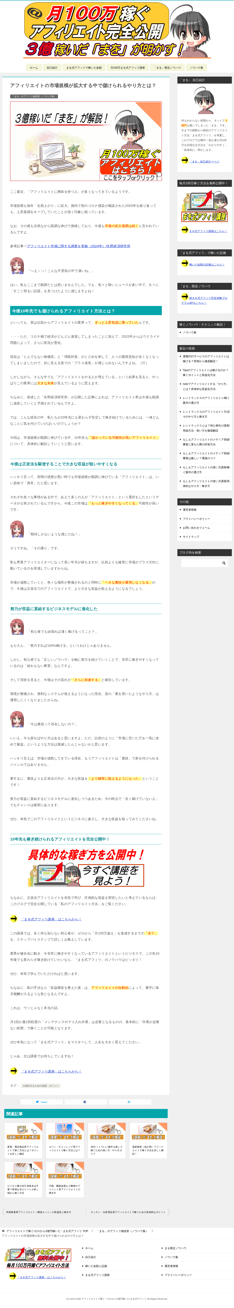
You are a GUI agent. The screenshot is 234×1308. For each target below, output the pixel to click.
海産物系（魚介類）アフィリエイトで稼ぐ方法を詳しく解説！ (148, 1150)
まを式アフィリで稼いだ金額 (84, 67)
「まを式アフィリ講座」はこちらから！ (51, 919)
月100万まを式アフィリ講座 (127, 67)
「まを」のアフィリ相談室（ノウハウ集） (34, 96)
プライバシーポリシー (196, 518)
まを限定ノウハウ (175, 1248)
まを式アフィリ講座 (97, 1275)
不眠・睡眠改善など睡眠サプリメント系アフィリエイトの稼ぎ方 (64, 1189)
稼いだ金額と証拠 (96, 1266)
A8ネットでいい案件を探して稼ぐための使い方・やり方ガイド (107, 1150)
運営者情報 (189, 509)
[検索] (204, 563)
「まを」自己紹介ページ (204, 161)
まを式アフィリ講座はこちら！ (208, 231)
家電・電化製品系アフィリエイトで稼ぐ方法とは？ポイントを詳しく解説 (23, 1150)
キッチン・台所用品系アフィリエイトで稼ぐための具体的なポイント (128, 1212)
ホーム (34, 67)
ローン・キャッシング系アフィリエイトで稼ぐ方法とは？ (64, 1148)
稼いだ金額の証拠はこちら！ (207, 264)
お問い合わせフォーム (196, 527)
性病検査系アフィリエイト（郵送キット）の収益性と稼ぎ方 (38, 1212)
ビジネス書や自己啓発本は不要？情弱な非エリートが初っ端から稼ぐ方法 (23, 1189)
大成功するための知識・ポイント (41, 1085)
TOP (47, 1231)
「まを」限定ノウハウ (167, 67)
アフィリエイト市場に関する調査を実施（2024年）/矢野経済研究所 (79, 246)
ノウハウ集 (196, 67)
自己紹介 (52, 67)
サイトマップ (191, 536)
